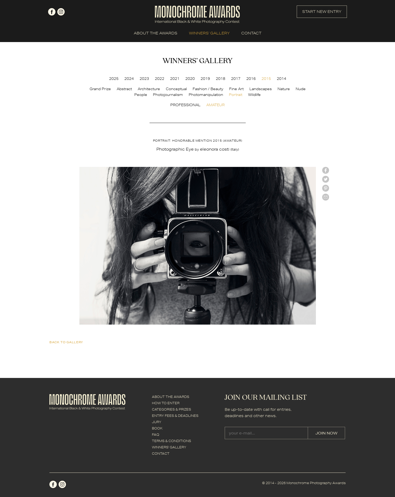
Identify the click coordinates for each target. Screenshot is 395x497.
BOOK (157, 428)
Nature (284, 88)
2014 (281, 78)
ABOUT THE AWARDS (155, 33)
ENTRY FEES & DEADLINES (175, 415)
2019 (205, 78)
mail (325, 197)
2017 (235, 78)
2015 (266, 78)
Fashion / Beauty (208, 88)
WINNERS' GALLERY (209, 33)
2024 (129, 78)
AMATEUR (215, 105)
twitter (325, 179)
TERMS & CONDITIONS (171, 441)
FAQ (155, 434)
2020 (190, 78)
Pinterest (325, 188)
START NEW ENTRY (321, 11)
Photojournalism (168, 94)
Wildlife (254, 94)
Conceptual (176, 88)
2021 (174, 78)
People (140, 94)
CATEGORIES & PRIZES (171, 409)
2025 (114, 78)
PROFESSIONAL (185, 105)
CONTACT (251, 33)
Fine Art (236, 88)
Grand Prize (100, 88)
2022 (159, 78)
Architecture (149, 88)
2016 (251, 78)
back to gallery (66, 342)
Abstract (124, 88)
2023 (144, 78)
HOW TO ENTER (165, 403)
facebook (51, 12)
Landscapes (260, 88)
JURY (156, 422)
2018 (220, 78)
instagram (61, 12)
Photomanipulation (206, 94)
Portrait (235, 94)
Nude (301, 88)
